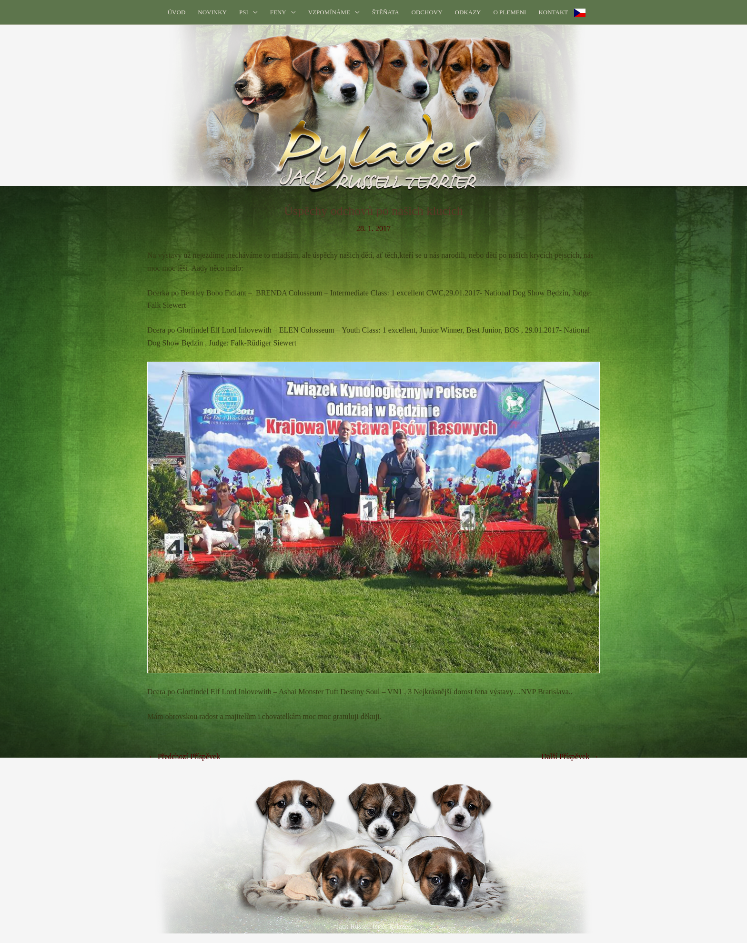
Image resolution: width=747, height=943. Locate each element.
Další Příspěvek (570, 756)
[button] (253, 12)
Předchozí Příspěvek (184, 756)
